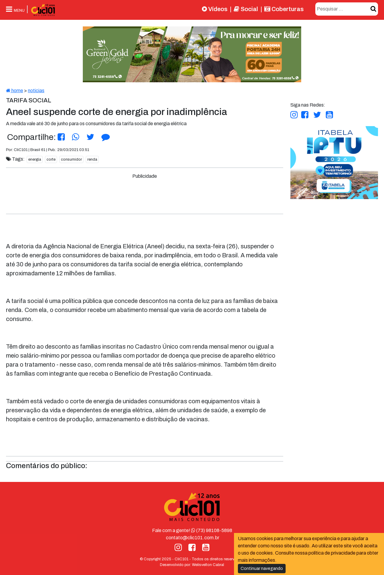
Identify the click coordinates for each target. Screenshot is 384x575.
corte (51, 159)
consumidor (71, 159)
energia (34, 159)
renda (92, 159)
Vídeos (214, 9)
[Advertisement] (144, 193)
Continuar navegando (262, 568)
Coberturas (284, 9)
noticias (36, 90)
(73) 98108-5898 (211, 530)
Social (246, 9)
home (14, 90)
